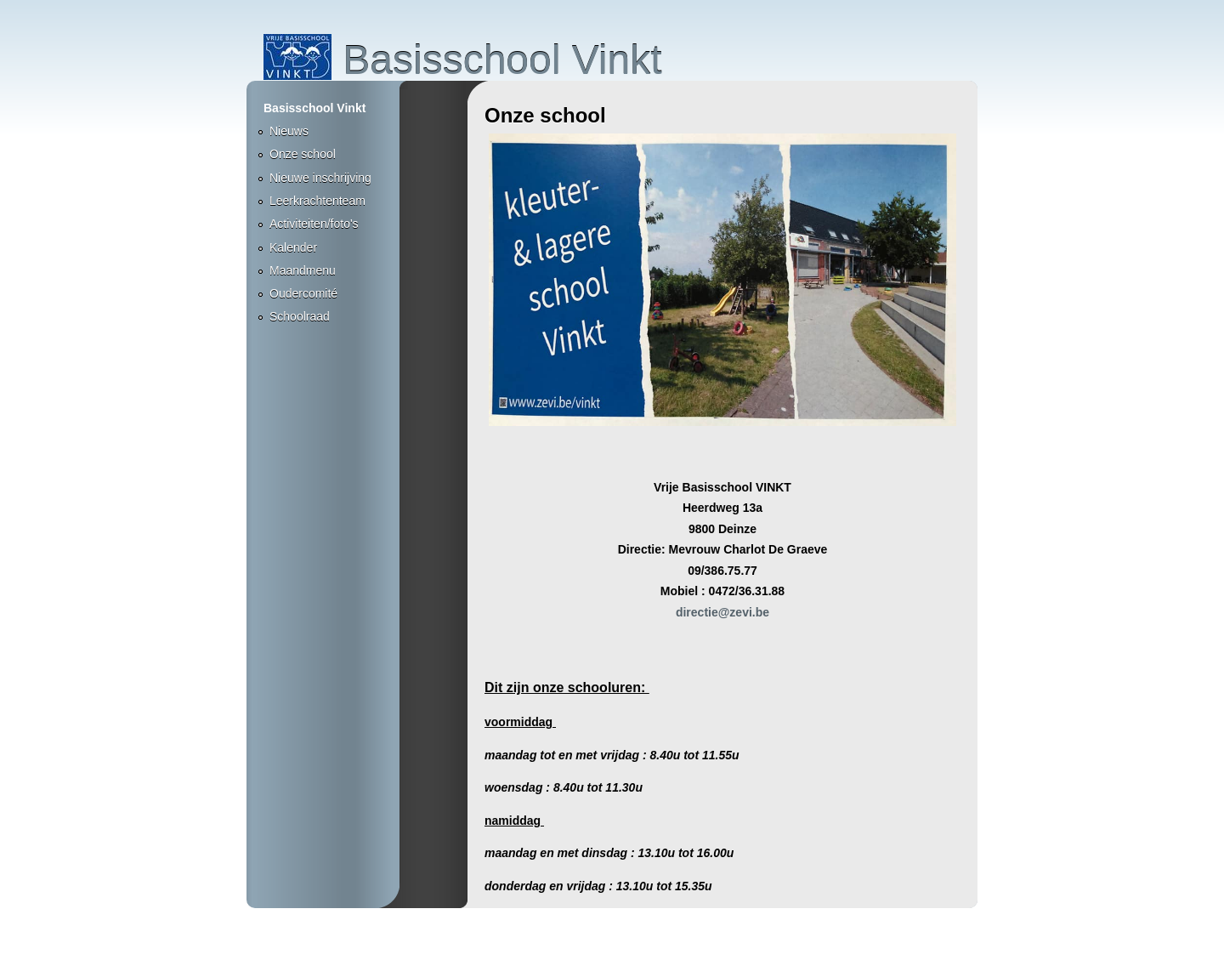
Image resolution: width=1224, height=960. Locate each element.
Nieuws (289, 131)
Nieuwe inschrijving (320, 178)
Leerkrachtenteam (317, 200)
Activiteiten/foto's (314, 223)
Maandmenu (302, 270)
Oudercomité (303, 293)
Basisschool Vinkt (463, 59)
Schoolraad (299, 316)
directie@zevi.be (722, 612)
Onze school (302, 154)
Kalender (293, 247)
